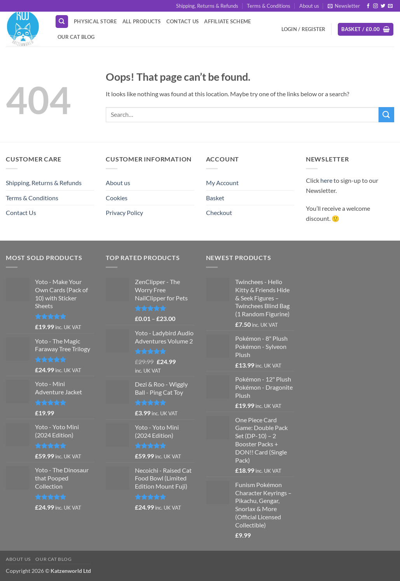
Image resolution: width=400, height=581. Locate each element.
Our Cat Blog (76, 37)
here (326, 180)
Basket (215, 197)
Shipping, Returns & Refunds (207, 6)
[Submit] (386, 114)
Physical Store (95, 21)
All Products (141, 21)
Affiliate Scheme (227, 21)
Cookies (117, 197)
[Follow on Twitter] (383, 6)
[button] (344, 6)
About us (309, 6)
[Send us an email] (390, 6)
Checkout (219, 212)
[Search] (62, 21)
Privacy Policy (124, 212)
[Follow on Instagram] (375, 6)
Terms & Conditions (268, 6)
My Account (222, 182)
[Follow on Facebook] (368, 6)
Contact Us (182, 21)
